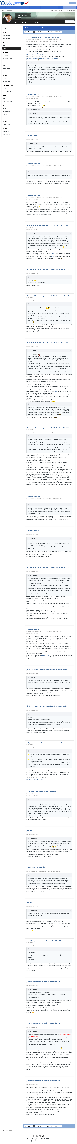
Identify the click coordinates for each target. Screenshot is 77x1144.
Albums (5, 114)
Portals (8, 8)
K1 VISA (52, 253)
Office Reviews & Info (23, 8)
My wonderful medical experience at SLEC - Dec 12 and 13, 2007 (47, 225)
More (55, 8)
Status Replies (6, 38)
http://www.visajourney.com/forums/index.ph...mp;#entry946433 (42, 58)
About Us (58, 1140)
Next (48, 31)
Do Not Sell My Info (41, 1140)
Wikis (4, 65)
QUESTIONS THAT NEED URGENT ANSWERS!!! (41, 791)
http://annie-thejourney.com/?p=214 (35, 54)
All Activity (5, 28)
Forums (3, 8)
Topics (4, 45)
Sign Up (72, 3)
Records (5, 98)
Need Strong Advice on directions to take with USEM (43, 941)
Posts (4, 48)
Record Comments (7, 101)
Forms (4, 88)
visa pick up (30, 830)
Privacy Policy (31, 1140)
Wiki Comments (6, 68)
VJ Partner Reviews (7, 58)
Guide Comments (7, 81)
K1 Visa (53, 256)
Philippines (30, 227)
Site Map (18, 1140)
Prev (28, 31)
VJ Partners (6, 55)
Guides (14, 8)
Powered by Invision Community (38, 1141)
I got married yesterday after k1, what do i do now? (43, 37)
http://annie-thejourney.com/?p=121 (35, 53)
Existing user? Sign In (62, 3)
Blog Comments (7, 134)
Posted (32, 41)
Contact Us (24, 1140)
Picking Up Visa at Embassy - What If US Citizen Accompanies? (47, 669)
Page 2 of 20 (58, 31)
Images (5, 108)
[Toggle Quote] (28, 62)
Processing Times (35, 8)
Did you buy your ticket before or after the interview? (44, 743)
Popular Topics (62, 10)
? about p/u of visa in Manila (35, 867)
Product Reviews (7, 124)
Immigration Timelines (46, 8)
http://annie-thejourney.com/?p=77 (35, 779)
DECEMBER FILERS (45, 655)
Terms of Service (51, 1140)
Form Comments (7, 91)
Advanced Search (71, 10)
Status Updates (6, 35)
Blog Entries (6, 131)
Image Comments (7, 111)
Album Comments (7, 117)
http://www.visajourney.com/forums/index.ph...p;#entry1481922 (41, 48)
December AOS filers (33, 94)
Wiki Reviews (6, 71)
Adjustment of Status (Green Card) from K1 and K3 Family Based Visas (45, 39)
